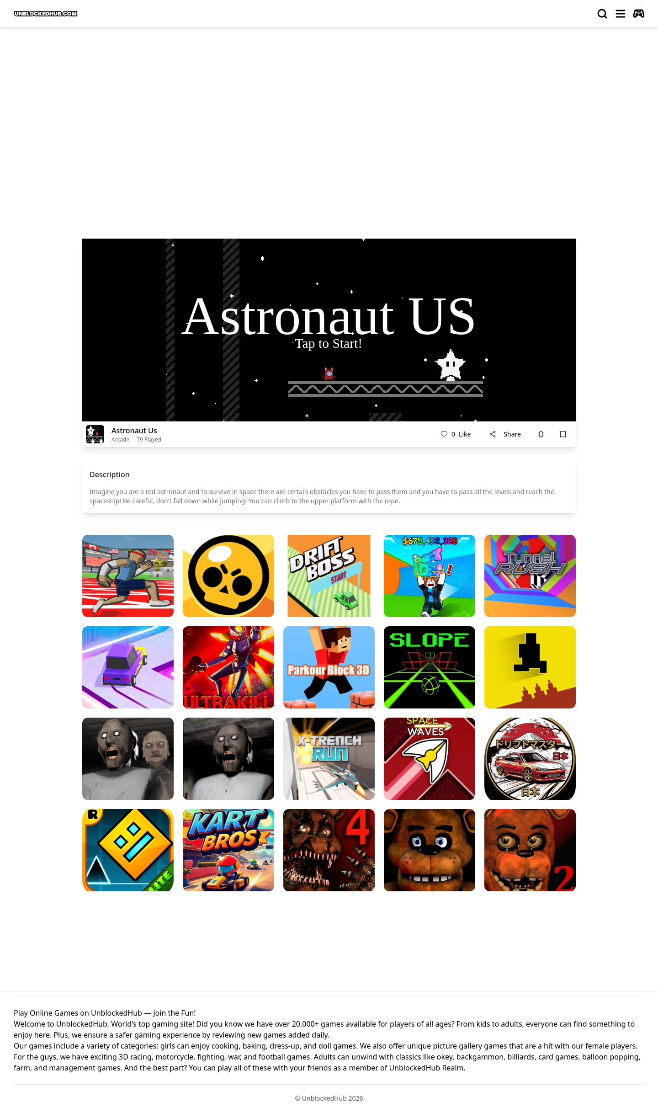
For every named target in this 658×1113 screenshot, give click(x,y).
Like (455, 434)
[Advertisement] (329, 103)
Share (505, 434)
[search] (602, 13)
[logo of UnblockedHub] (46, 14)
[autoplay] (638, 13)
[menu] (620, 13)
